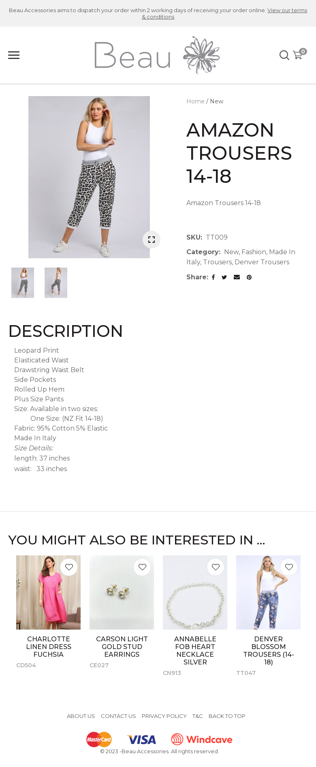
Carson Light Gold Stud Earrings (122, 646)
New (216, 101)
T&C (197, 716)
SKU (193, 237)
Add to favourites (69, 567)
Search (285, 55)
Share (196, 277)
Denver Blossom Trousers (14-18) (268, 650)
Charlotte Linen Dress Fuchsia (48, 646)
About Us (81, 716)
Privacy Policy (164, 716)
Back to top (227, 716)
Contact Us (118, 716)
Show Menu (14, 55)
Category (202, 252)
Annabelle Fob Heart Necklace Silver (195, 650)
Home (195, 101)
